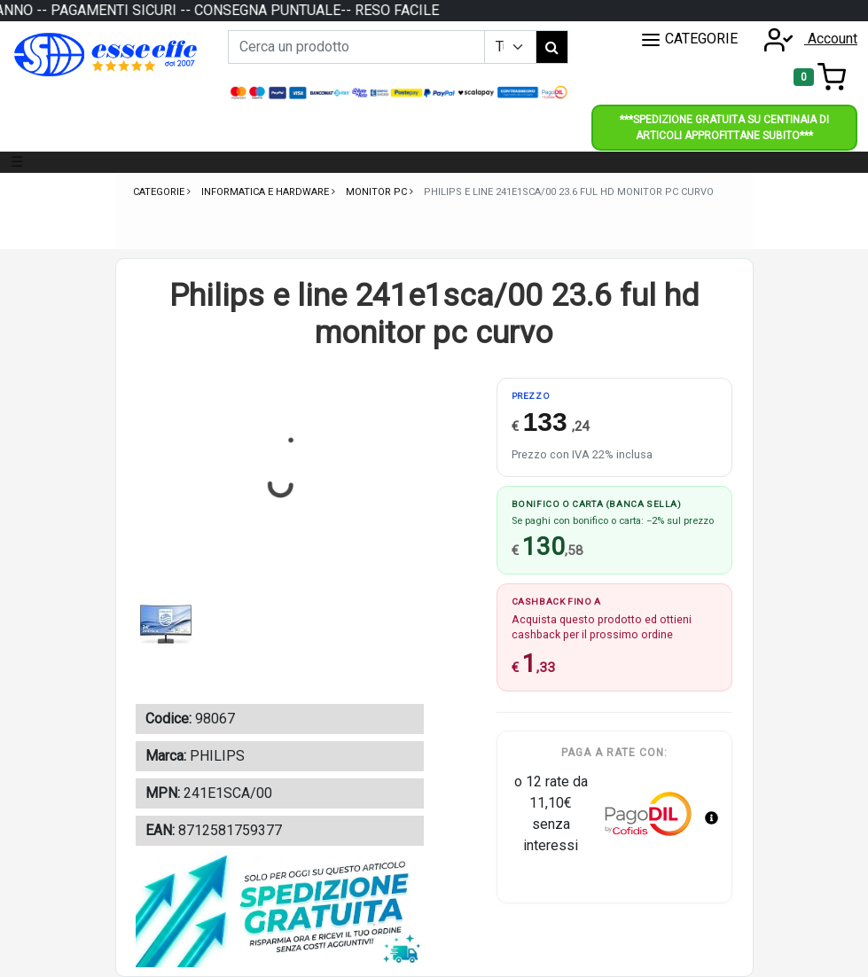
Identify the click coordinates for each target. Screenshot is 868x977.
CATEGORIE (689, 40)
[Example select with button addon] (510, 47)
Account (805, 38)
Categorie (160, 192)
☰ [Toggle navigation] (17, 161)
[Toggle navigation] (819, 77)
